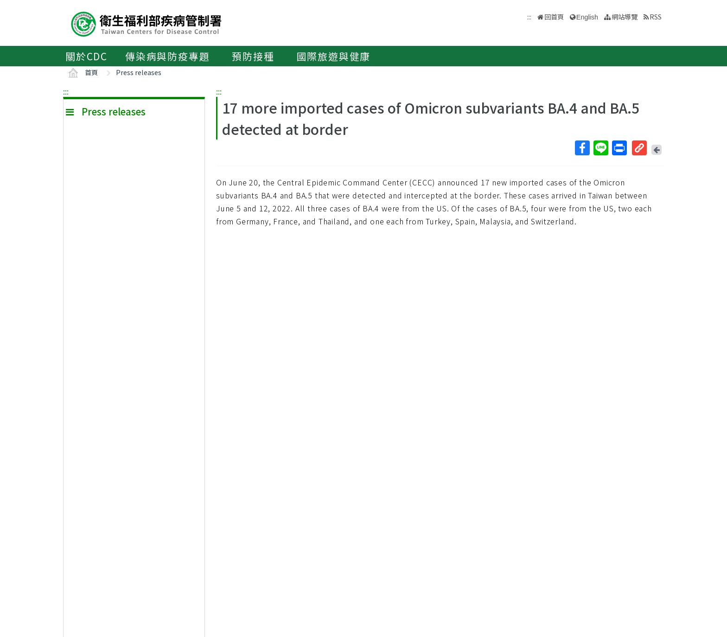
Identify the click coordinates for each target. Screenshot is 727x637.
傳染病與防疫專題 (167, 56)
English (587, 17)
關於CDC (86, 56)
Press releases (138, 72)
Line (600, 147)
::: (66, 91)
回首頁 (554, 16)
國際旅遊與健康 (334, 56)
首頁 (91, 72)
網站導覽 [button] (625, 16)
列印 (619, 147)
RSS (656, 16)
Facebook (582, 147)
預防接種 (253, 56)
